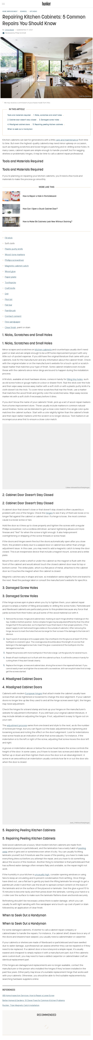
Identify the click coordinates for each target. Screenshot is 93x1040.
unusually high (42, 875)
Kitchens (33, 11)
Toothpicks (10, 283)
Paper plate (10, 277)
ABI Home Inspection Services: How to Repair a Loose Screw (28, 996)
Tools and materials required (19, 115)
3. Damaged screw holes (49, 120)
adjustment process (17, 725)
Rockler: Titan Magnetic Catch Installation (20, 1005)
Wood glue (10, 272)
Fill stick (8, 238)
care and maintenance (67, 140)
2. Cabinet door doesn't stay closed (21, 120)
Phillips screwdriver (14, 260)
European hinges (33, 694)
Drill (6, 294)
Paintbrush (10, 311)
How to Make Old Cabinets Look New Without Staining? (47, 222)
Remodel (23, 11)
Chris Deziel (9, 30)
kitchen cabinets (43, 350)
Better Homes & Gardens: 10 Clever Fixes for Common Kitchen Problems (33, 1000)
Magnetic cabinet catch (17, 266)
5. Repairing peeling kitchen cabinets (48, 125)
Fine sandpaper (12, 322)
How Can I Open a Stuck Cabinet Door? (40, 209)
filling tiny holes (75, 379)
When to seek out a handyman (20, 129)
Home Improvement (10, 11)
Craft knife (10, 288)
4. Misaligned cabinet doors (18, 125)
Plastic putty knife (14, 249)
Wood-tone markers (15, 255)
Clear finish (10, 328)
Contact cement (13, 316)
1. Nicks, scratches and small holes (47, 115)
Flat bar (8, 305)
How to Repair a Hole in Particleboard (39, 196)
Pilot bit (8, 300)
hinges (49, 513)
